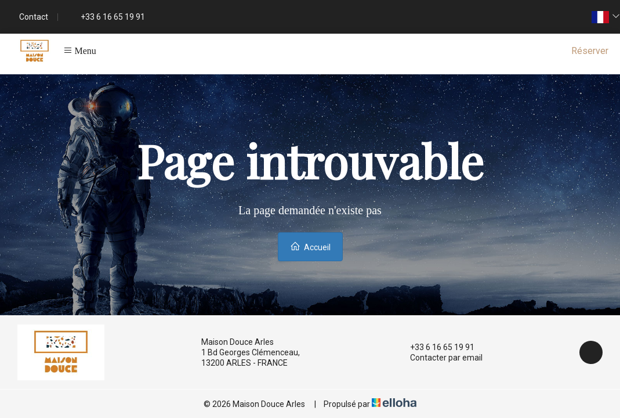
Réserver (589, 50)
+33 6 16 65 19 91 (435, 347)
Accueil (310, 246)
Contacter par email (440, 357)
